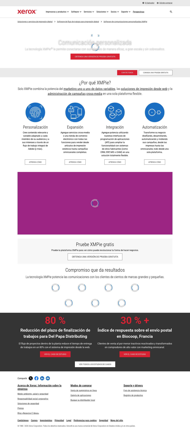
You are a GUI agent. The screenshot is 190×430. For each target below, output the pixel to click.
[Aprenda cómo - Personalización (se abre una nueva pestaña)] (35, 133)
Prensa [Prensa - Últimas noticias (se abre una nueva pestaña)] (21, 408)
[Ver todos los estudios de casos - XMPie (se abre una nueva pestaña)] (95, 364)
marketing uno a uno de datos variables (89, 89)
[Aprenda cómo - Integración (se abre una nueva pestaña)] (115, 133)
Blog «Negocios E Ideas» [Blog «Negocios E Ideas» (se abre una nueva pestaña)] (28, 413)
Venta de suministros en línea (84, 390)
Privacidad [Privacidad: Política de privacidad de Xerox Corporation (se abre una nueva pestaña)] (59, 420)
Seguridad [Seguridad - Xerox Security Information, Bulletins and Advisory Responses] (103, 420)
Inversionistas (46, 420)
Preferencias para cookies (85, 420)
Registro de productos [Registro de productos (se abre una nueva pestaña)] (133, 395)
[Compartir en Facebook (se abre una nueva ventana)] (36, 378)
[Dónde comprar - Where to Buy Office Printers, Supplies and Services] (164, 3)
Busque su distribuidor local (83, 400)
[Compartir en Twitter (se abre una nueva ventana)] (31, 378)
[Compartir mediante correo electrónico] (48, 378)
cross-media (94, 94)
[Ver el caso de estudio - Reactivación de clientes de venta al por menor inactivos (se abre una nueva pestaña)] (134, 354)
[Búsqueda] (171, 12)
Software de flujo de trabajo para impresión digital (78, 21)
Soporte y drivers (133, 385)
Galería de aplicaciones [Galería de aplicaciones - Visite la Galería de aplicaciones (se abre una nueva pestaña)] (81, 395)
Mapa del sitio (116, 420)
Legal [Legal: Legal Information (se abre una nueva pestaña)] (68, 420)
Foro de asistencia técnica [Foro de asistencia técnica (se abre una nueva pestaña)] (135, 390)
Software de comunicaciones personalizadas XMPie (125, 21)
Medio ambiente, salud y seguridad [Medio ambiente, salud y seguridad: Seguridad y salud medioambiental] (33, 394)
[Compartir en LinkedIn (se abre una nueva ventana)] (42, 378)
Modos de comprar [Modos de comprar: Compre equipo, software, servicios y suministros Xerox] (81, 385)
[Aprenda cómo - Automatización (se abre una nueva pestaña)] (155, 133)
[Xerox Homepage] (27, 12)
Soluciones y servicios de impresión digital (35, 21)
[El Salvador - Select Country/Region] (148, 3)
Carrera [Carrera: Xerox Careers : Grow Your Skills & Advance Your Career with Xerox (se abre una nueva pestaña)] (34, 420)
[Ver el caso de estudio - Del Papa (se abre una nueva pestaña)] (55, 354)
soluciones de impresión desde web (144, 89)
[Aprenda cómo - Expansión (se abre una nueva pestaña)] (75, 133)
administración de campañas (67, 94)
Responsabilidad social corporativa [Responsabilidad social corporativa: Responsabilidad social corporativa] (33, 398)
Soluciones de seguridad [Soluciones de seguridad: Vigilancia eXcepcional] (28, 403)
